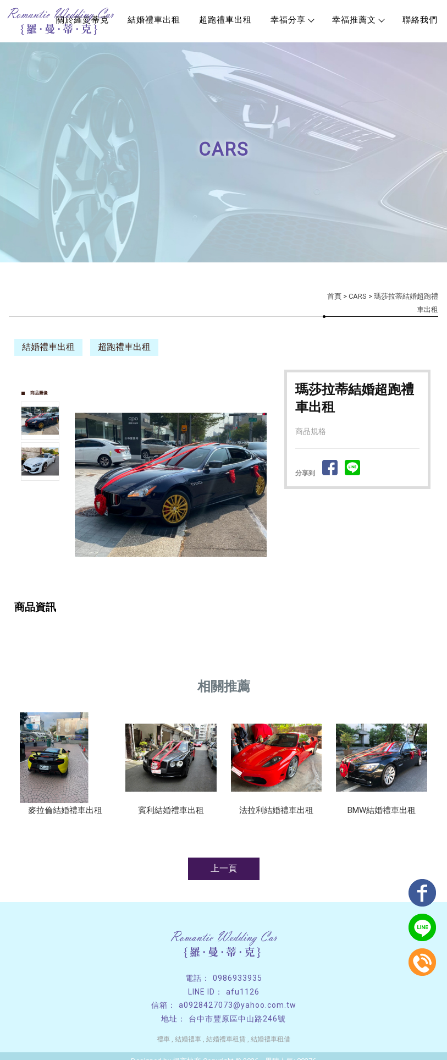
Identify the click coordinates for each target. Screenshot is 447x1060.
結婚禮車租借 (270, 1039)
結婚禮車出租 (154, 20)
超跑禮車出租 (225, 20)
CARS (358, 296)
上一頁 (224, 868)
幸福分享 (292, 20)
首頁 (334, 296)
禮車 (163, 1039)
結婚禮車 (188, 1039)
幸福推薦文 (358, 20)
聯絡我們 (420, 20)
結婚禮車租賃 (226, 1039)
